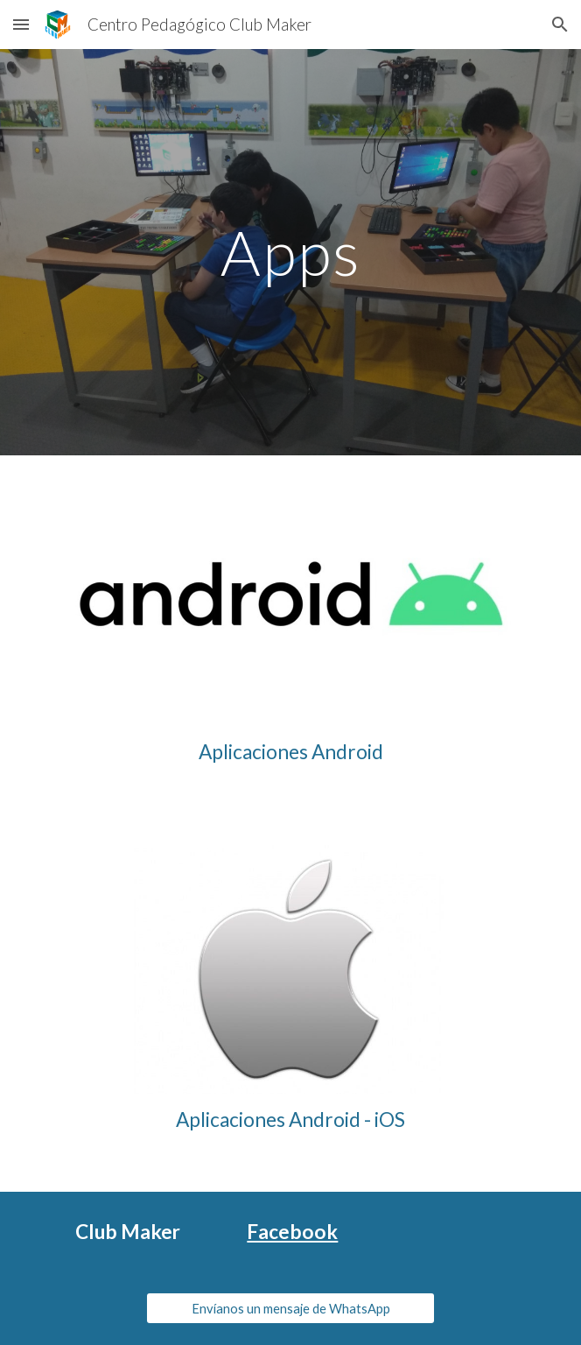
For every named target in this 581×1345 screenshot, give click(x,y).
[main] (290, 253)
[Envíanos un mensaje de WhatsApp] (290, 1308)
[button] (21, 24)
